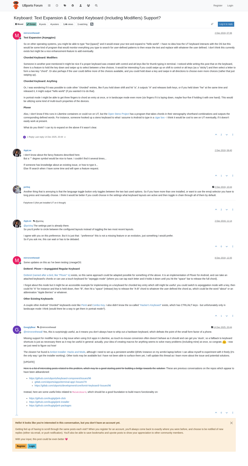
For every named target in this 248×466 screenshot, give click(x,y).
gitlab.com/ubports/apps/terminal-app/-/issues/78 (61, 382)
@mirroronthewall (46, 327)
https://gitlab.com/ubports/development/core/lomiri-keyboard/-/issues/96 (73, 385)
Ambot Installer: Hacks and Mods (67, 352)
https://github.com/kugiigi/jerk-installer (49, 402)
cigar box (160, 117)
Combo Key (98, 305)
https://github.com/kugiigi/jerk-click (47, 398)
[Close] (231, 423)
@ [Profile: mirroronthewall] (33, 331)
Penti (84, 305)
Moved (19, 24)
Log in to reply (226, 24)
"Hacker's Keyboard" (150, 305)
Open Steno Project (118, 113)
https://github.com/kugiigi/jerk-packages (50, 405)
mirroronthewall (32, 33)
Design (31, 24)
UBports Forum (32, 5)
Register (21, 446)
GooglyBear (29, 327)
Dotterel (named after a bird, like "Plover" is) (47, 275)
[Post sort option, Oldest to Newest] (212, 24)
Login (32, 446)
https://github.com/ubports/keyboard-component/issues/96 (60, 378)
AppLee (27, 150)
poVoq (27, 187)
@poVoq (38, 221)
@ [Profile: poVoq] (28, 225)
